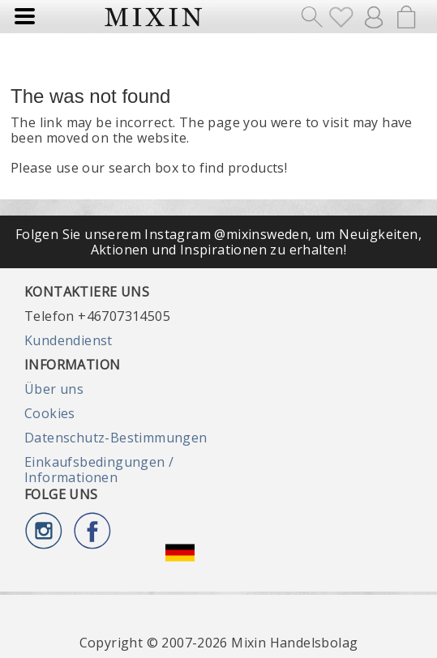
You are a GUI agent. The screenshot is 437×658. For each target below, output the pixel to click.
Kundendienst (68, 340)
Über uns (54, 389)
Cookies (49, 413)
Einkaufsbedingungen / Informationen (99, 469)
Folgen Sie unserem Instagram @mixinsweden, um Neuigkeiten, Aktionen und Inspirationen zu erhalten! (218, 241)
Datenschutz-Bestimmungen (116, 437)
